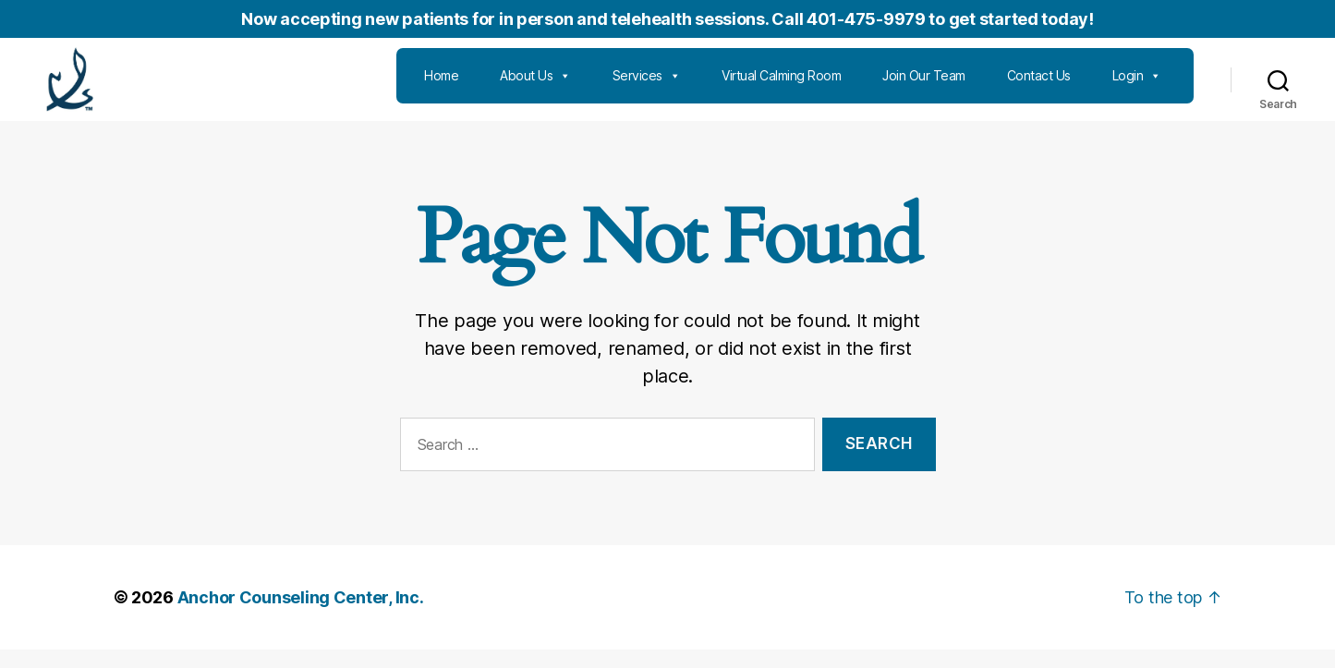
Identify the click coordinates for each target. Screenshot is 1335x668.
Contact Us (1039, 84)
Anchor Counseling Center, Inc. (300, 615)
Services (647, 85)
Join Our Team (923, 84)
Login (1136, 85)
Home (441, 84)
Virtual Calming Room (781, 84)
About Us (535, 85)
